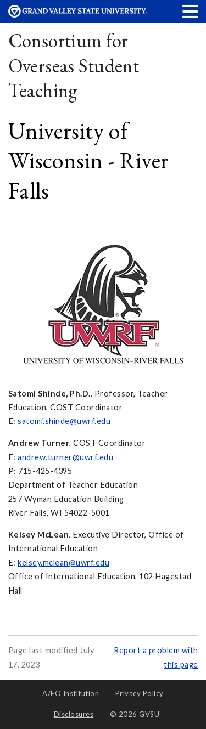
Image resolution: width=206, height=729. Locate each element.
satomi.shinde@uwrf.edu (64, 421)
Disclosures (74, 714)
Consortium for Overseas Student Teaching (74, 65)
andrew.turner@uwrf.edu (65, 457)
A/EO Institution (70, 693)
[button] (190, 11)
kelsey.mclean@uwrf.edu (63, 562)
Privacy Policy (139, 693)
